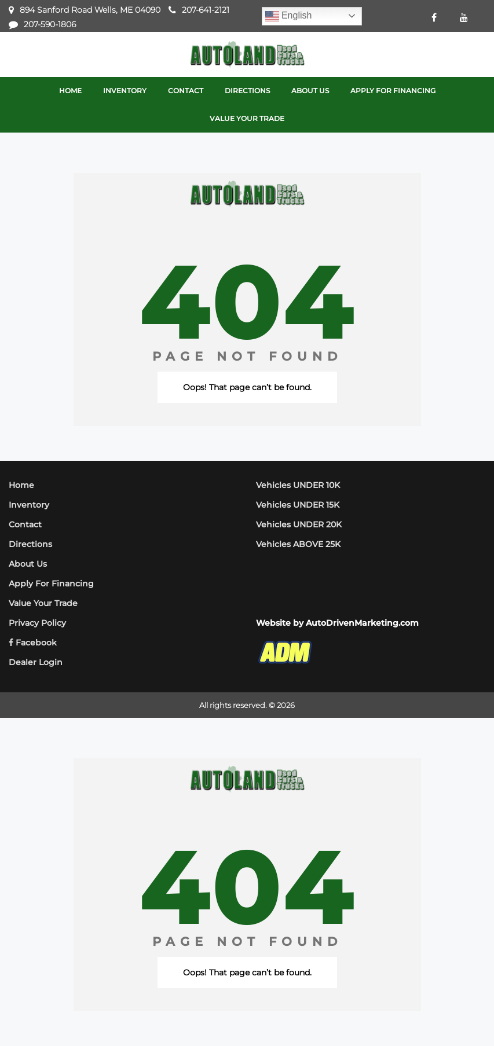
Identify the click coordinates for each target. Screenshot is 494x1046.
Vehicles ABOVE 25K (298, 544)
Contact (25, 524)
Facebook (33, 642)
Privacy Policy (37, 623)
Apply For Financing (51, 583)
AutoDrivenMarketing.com (362, 623)
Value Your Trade (43, 603)
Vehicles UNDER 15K (297, 505)
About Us (28, 564)
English (288, 16)
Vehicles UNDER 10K (298, 485)
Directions (30, 544)
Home (21, 485)
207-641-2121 (205, 10)
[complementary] (459, 1011)
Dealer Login (36, 662)
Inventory (29, 505)
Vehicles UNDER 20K (299, 524)
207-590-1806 (50, 24)
